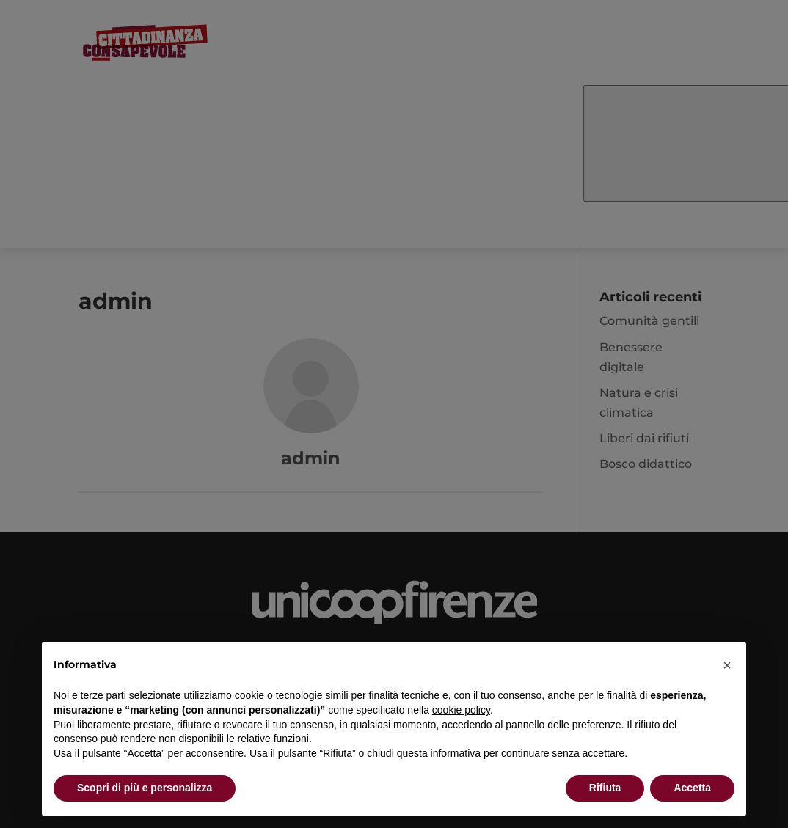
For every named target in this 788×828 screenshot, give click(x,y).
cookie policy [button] (461, 710)
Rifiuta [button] (605, 788)
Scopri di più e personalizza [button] (144, 788)
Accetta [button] (692, 788)
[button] (727, 665)
